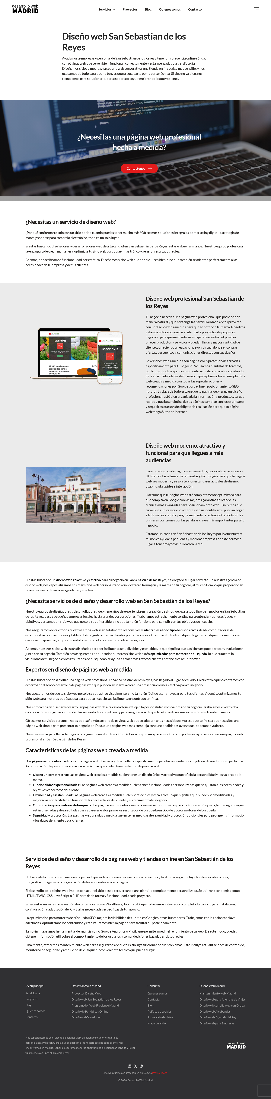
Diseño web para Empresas (216, 1023)
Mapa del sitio (157, 1023)
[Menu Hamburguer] (256, 9)
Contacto (195, 9)
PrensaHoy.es (160, 1072)
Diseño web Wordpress (87, 1017)
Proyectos (130, 9)
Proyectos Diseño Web (86, 993)
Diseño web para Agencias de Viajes (222, 999)
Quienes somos (170, 9)
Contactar (154, 999)
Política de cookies (159, 1011)
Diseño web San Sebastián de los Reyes (97, 999)
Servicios (106, 9)
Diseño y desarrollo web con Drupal (222, 1005)
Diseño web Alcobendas (215, 1011)
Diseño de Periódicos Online (90, 1011)
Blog (148, 9)
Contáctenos (136, 168)
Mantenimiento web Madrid (217, 993)
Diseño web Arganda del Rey (217, 1017)
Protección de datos (160, 1017)
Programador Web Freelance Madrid (95, 1005)
